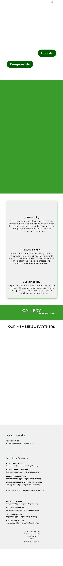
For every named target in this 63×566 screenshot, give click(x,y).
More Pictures (46, 313)
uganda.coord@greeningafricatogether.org (22, 523)
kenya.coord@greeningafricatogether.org (22, 504)
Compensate (20, 64)
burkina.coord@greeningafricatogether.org (22, 472)
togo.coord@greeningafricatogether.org (21, 517)
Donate (47, 53)
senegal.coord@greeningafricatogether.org (22, 510)
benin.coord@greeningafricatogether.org (22, 466)
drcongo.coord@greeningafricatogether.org (23, 485)
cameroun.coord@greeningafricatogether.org (23, 479)
